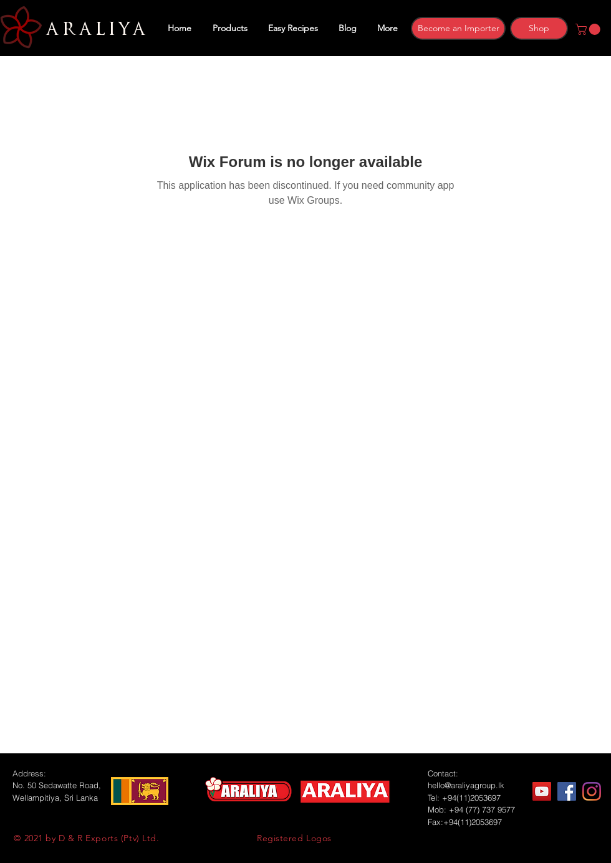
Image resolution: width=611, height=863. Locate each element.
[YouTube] (541, 791)
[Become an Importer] (458, 28)
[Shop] (539, 28)
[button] (589, 29)
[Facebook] (566, 791)
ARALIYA (94, 29)
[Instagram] (591, 791)
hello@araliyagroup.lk (466, 785)
